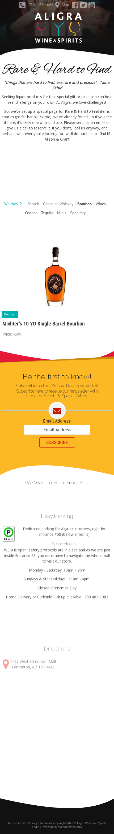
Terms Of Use (17, 823)
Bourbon (9, 314)
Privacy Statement (40, 823)
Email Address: (57, 421)
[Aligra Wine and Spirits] (57, 28)
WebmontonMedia (70, 826)
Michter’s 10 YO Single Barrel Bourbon (43, 324)
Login (35, 826)
